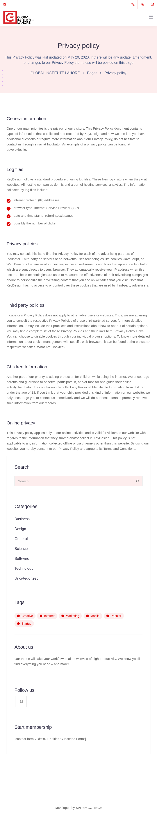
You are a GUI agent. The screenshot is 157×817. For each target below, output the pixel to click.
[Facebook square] (5, 4)
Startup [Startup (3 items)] (26, 623)
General (21, 539)
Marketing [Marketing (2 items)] (72, 616)
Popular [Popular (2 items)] (116, 616)
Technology (23, 568)
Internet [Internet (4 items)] (49, 616)
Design (20, 529)
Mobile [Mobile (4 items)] (95, 616)
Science (21, 549)
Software (21, 558)
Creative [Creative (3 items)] (27, 616)
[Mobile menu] (151, 17)
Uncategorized (26, 578)
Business (22, 519)
